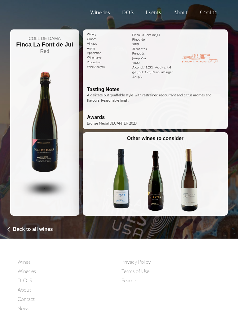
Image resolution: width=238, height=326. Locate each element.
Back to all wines (33, 229)
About (181, 12)
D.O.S (128, 12)
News (23, 308)
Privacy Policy (136, 262)
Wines (23, 262)
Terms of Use (135, 271)
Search (128, 281)
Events (153, 12)
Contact (209, 12)
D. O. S (24, 281)
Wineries (100, 12)
